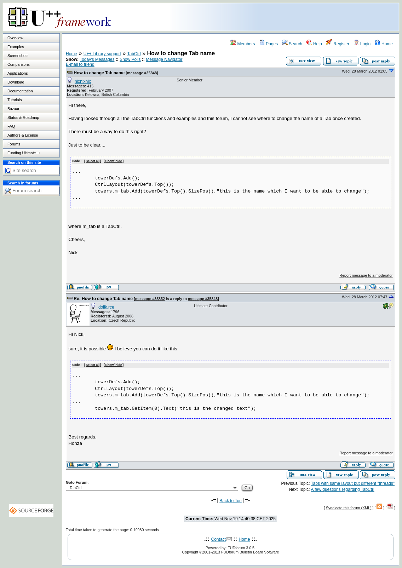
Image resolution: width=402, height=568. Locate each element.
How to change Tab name (99, 72)
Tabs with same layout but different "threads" (353, 482)
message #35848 (142, 73)
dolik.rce (106, 306)
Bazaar (13, 109)
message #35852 (150, 298)
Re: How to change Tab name (103, 298)
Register (337, 43)
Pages (268, 43)
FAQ (11, 126)
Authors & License (22, 135)
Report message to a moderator (365, 275)
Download (15, 82)
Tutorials (14, 100)
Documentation (20, 91)
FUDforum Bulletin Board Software (250, 551)
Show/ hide (113, 161)
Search (292, 43)
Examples (15, 47)
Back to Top (230, 500)
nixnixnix (83, 81)
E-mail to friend (80, 64)
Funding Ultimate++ (23, 153)
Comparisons (18, 64)
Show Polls (130, 59)
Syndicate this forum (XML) (349, 507)
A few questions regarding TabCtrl (342, 488)
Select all (92, 161)
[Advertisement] (310, 16)
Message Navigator (164, 59)
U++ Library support (102, 53)
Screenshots (17, 55)
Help (314, 43)
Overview (15, 38)
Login (362, 43)
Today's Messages (97, 59)
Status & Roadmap (23, 117)
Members (242, 43)
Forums (13, 144)
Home (384, 43)
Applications (17, 73)
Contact (218, 538)
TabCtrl (134, 53)
